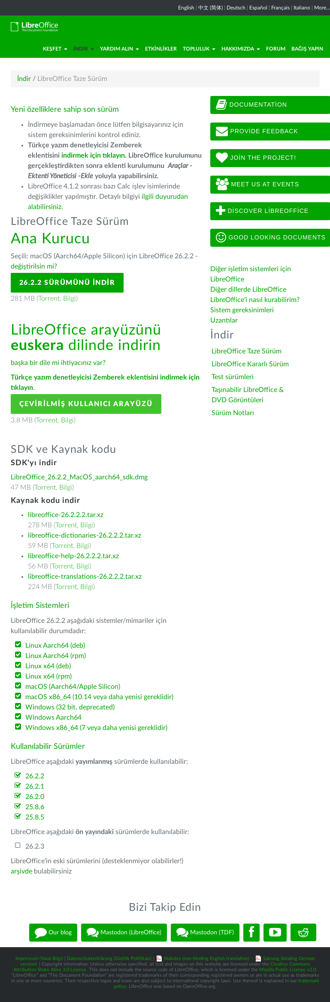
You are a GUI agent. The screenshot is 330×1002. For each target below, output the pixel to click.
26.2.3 (34, 846)
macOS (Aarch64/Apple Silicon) (72, 686)
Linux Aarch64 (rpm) (55, 655)
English (186, 7)
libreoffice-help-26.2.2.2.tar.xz (73, 556)
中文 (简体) (210, 7)
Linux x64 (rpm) (48, 676)
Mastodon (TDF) (205, 933)
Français (280, 7)
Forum (275, 48)
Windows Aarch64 (53, 717)
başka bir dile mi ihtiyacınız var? (58, 362)
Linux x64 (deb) (48, 666)
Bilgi (69, 298)
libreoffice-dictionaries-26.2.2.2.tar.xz (84, 535)
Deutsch (236, 7)
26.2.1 (34, 786)
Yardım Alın (119, 48)
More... (322, 7)
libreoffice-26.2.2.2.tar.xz (65, 514)
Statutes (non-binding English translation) (206, 958)
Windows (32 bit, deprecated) (70, 707)
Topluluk (199, 48)
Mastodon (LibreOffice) (124, 933)
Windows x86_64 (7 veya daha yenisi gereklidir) (96, 727)
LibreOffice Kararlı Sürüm (250, 364)
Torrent (49, 298)
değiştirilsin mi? (34, 266)
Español (258, 7)
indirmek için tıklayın (93, 155)
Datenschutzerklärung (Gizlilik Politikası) (109, 958)
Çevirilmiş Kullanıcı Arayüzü (86, 404)
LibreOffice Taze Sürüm (247, 351)
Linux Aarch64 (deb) (55, 645)
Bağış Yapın (307, 48)
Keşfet (55, 48)
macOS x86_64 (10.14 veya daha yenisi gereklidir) (99, 697)
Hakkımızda (240, 48)
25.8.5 (34, 817)
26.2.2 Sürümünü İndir (67, 282)
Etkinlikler (161, 48)
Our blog (53, 933)
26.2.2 (34, 776)
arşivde (21, 871)
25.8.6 (34, 807)
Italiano (302, 7)
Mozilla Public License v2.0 (287, 969)
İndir (83, 48)
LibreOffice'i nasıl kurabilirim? (255, 299)
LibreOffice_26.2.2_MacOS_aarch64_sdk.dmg (79, 477)
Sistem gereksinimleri (242, 310)
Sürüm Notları (233, 413)
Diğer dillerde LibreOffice (248, 289)
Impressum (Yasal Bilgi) (39, 958)
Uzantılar (224, 320)
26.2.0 (34, 796)
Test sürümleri (233, 377)
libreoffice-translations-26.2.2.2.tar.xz (85, 576)
